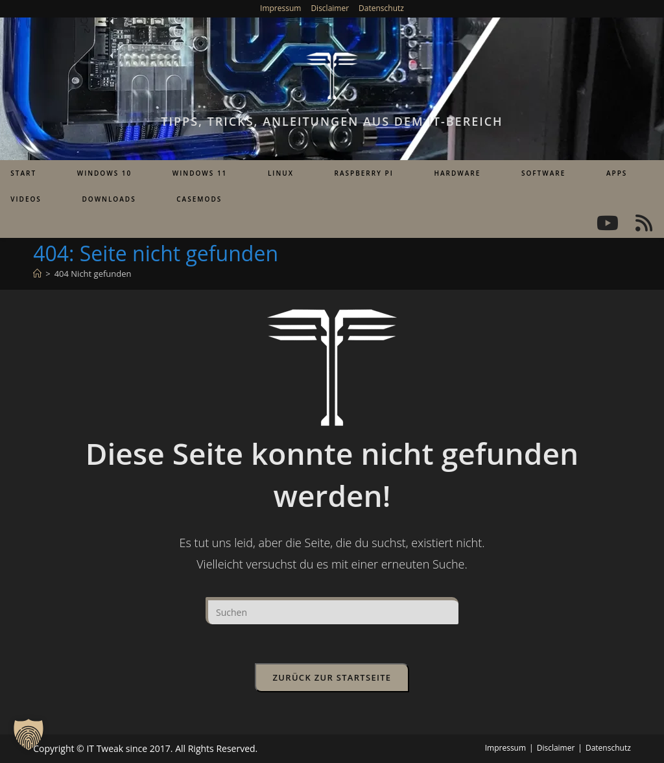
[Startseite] (37, 273)
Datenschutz (381, 8)
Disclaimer (330, 8)
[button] (28, 734)
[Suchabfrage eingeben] (332, 610)
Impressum (280, 8)
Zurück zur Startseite (332, 677)
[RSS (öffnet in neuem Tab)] (644, 223)
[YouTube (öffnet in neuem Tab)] (607, 223)
